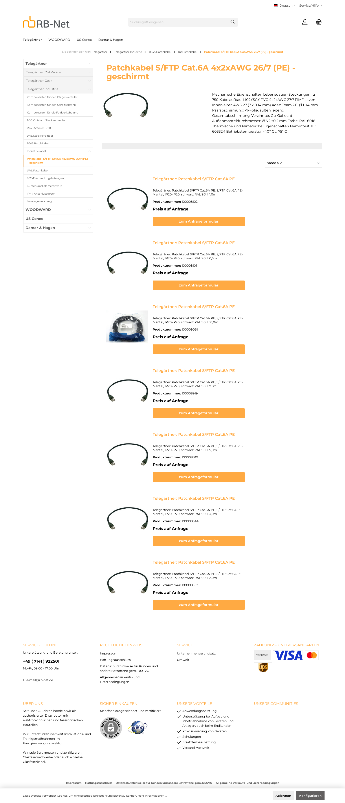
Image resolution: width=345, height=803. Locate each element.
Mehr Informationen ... (152, 795)
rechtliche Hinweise (122, 628)
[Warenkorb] (317, 22)
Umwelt (183, 643)
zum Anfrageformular (235, 217)
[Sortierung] (293, 163)
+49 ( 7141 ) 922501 (41, 644)
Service (185, 628)
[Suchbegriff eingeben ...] (178, 22)
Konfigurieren (310, 796)
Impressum (108, 636)
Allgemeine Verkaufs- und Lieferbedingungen (247, 766)
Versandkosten (161, 773)
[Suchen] (233, 22)
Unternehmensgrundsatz (196, 636)
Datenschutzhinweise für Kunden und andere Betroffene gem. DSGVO (164, 766)
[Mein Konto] (305, 22)
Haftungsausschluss (115, 643)
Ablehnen (283, 796)
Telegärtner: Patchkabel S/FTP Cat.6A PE (194, 179)
